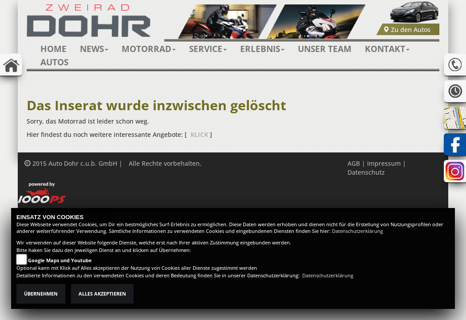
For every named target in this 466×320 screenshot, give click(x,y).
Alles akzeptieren (102, 294)
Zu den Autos (406, 29)
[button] (94, 49)
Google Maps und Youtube (60, 260)
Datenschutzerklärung (357, 231)
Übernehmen (41, 294)
